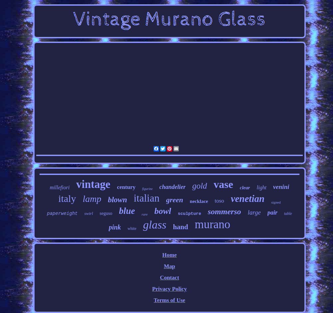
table (288, 213)
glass (154, 225)
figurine (147, 189)
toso (219, 201)
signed (276, 202)
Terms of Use (169, 300)
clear (245, 187)
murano (212, 224)
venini (281, 186)
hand (180, 227)
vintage (93, 184)
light (261, 187)
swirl (88, 213)
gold (199, 185)
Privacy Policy (169, 289)
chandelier (172, 187)
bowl (162, 211)
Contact (169, 277)
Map (169, 266)
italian (146, 198)
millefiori (60, 187)
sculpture (189, 213)
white (132, 228)
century (126, 187)
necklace (199, 201)
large (254, 212)
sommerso (224, 211)
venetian (248, 198)
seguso (106, 213)
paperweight (62, 213)
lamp (92, 199)
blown (117, 200)
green (174, 200)
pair (273, 212)
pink (115, 227)
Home (169, 255)
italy (67, 198)
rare (145, 214)
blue (127, 211)
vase (223, 184)
